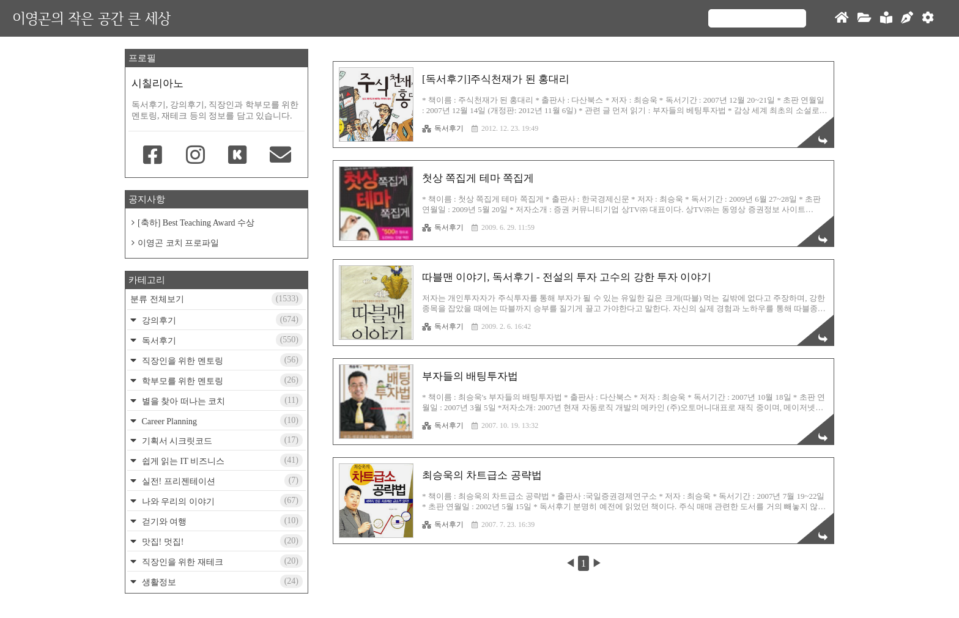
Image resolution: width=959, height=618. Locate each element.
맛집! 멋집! (221, 541)
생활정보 (221, 581)
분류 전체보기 (216, 299)
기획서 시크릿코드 (221, 440)
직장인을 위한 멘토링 (221, 360)
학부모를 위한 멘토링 (221, 380)
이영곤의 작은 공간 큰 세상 (91, 18)
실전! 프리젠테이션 (221, 480)
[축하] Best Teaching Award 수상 (196, 222)
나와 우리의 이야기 (221, 500)
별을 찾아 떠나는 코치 (221, 400)
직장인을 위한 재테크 (221, 561)
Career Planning (221, 420)
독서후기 (443, 128)
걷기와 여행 (221, 521)
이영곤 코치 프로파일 (178, 243)
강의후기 (221, 319)
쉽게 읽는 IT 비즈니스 (221, 460)
